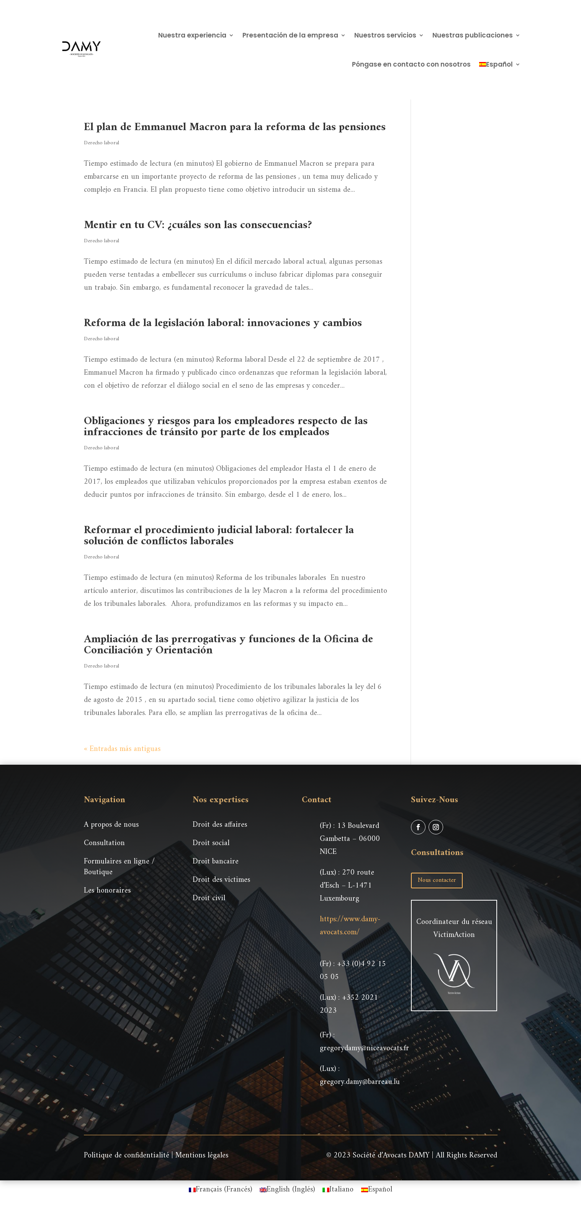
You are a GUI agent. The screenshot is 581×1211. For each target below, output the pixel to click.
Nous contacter (437, 880)
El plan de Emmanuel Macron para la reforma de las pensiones (235, 127)
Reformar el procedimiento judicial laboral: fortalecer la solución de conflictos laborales (219, 536)
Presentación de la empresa (290, 35)
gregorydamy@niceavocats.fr (364, 1048)
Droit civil (209, 898)
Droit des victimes (221, 880)
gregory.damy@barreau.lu (360, 1082)
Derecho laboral (101, 143)
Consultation (104, 843)
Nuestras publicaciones (472, 35)
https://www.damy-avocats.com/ (350, 926)
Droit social (211, 843)
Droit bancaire (216, 861)
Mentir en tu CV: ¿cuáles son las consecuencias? (198, 225)
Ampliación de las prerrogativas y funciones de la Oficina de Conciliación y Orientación (228, 645)
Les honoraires (107, 891)
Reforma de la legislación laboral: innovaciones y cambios (223, 323)
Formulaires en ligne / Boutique (119, 867)
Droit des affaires (220, 825)
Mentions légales (201, 1155)
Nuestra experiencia (192, 35)
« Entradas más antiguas (122, 749)
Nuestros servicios (385, 35)
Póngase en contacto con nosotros (411, 64)
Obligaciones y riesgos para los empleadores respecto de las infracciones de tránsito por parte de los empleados (226, 426)
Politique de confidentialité (126, 1155)
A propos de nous (111, 825)
